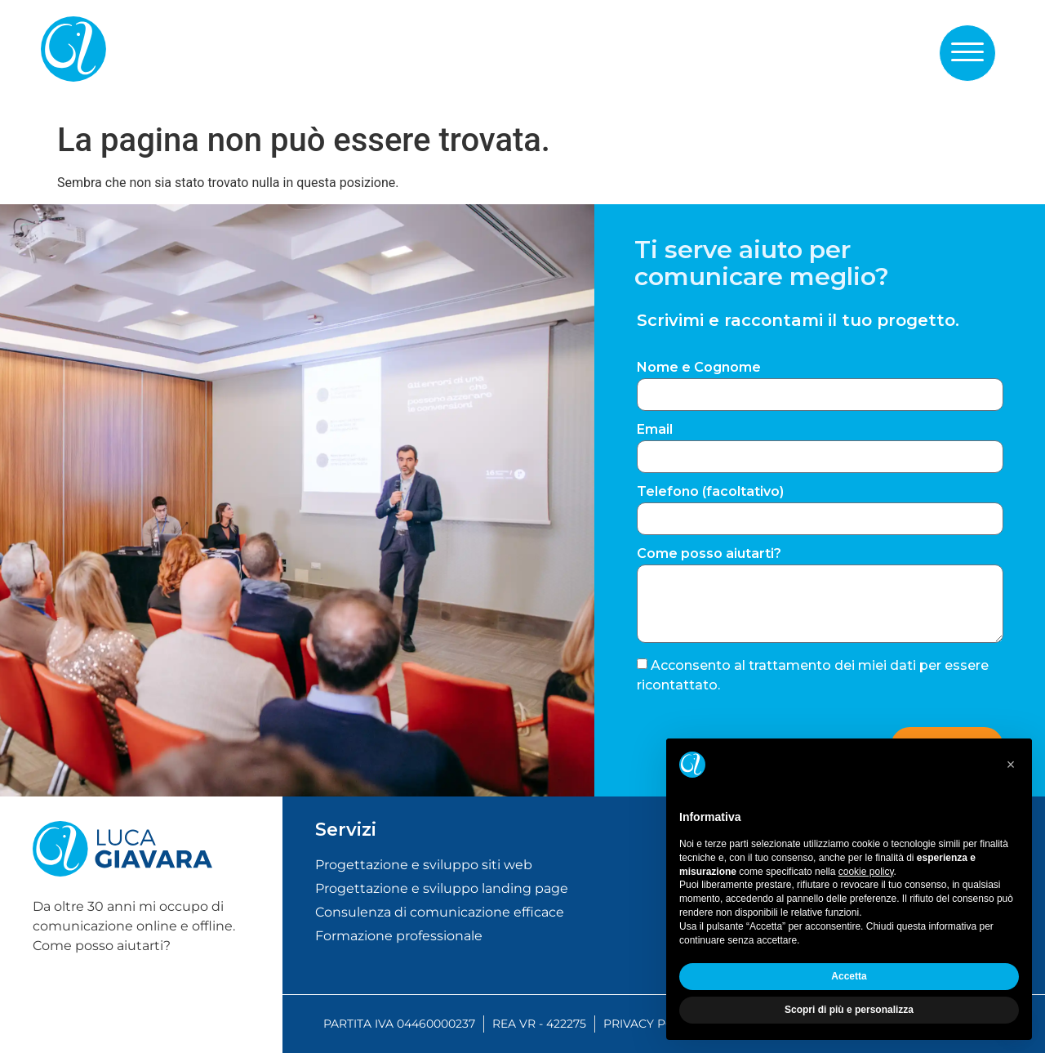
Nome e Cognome (699, 368)
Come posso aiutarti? (709, 554)
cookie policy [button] (866, 871)
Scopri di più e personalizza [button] (849, 1009)
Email (655, 430)
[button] (967, 52)
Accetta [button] (848, 976)
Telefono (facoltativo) (710, 492)
